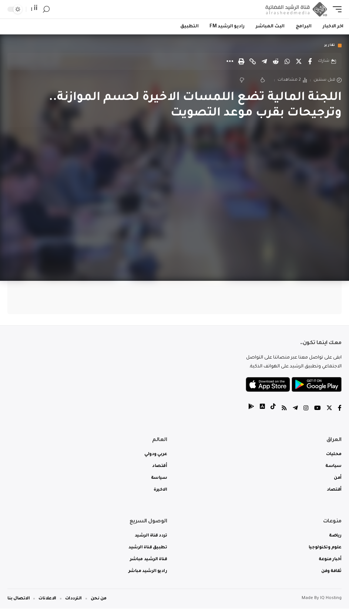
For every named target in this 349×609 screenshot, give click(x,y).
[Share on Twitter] (298, 61)
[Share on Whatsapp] (287, 61)
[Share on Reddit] (276, 61)
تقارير (329, 45)
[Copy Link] (253, 61)
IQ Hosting (331, 598)
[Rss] (284, 409)
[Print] (241, 61)
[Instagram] (306, 409)
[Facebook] (340, 409)
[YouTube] (317, 409)
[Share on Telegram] (264, 61)
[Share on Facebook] (310, 61)
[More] (230, 61)
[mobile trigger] (335, 9)
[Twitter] (329, 409)
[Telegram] (295, 409)
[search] (46, 9)
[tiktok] (273, 409)
